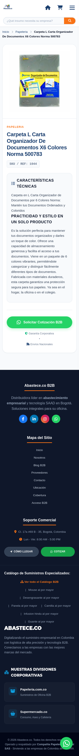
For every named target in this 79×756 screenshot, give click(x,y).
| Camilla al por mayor (56, 605)
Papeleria (22, 31)
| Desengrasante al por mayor (39, 597)
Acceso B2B (39, 502)
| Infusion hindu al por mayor (39, 613)
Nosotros (39, 457)
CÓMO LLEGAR (21, 551)
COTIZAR (57, 551)
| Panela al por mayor (22, 605)
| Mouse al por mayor (39, 589)
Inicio (5, 31)
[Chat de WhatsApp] (66, 743)
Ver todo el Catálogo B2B (39, 581)
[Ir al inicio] (47, 7)
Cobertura (39, 495)
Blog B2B (39, 465)
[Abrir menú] (72, 8)
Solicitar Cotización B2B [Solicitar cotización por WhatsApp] (39, 322)
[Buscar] (69, 21)
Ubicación (39, 487)
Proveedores (39, 472)
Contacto (39, 480)
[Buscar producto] (34, 21)
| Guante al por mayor (39, 621)
